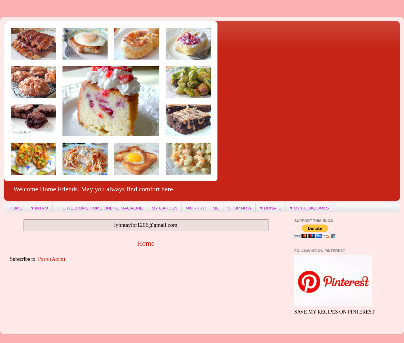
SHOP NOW (239, 208)
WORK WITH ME (202, 208)
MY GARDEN (164, 208)
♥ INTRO (39, 208)
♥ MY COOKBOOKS (309, 208)
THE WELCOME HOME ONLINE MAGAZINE (100, 208)
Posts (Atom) (51, 259)
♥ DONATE (270, 208)
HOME (16, 208)
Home (146, 243)
